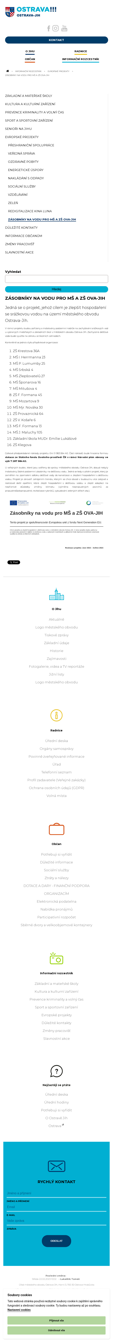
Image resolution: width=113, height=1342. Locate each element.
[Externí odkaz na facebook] (48, 28)
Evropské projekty (58, 71)
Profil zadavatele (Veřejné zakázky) (56, 780)
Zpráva (11, 1228)
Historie (56, 651)
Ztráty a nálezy (57, 878)
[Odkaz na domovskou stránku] (7, 71)
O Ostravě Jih (56, 1118)
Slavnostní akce (56, 1039)
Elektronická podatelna (56, 901)
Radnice (56, 730)
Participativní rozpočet (56, 917)
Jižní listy (56, 674)
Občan (56, 844)
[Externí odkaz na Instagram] (55, 28)
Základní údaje (56, 643)
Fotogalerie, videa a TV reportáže (56, 666)
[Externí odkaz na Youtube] (64, 28)
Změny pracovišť (57, 1031)
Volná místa (57, 796)
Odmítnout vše (56, 1330)
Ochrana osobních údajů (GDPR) (56, 788)
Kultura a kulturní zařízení (56, 991)
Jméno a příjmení (18, 1201)
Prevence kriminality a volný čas (56, 999)
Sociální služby (56, 870)
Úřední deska (56, 741)
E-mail (11, 1215)
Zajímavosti (56, 659)
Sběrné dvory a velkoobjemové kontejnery (56, 925)
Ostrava (54, 1126)
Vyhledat (13, 272)
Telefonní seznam (56, 772)
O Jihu (56, 609)
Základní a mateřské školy (56, 984)
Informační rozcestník (28, 71)
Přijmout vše (56, 1320)
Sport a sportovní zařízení (56, 1007)
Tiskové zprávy (57, 635)
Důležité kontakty (56, 1023)
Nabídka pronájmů (56, 909)
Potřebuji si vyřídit (56, 854)
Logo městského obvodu (56, 627)
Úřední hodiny (56, 1102)
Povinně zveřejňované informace (56, 756)
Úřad (56, 764)
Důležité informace (56, 862)
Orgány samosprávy (57, 749)
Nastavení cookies (18, 1310)
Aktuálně (56, 619)
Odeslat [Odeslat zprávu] (56, 1240)
